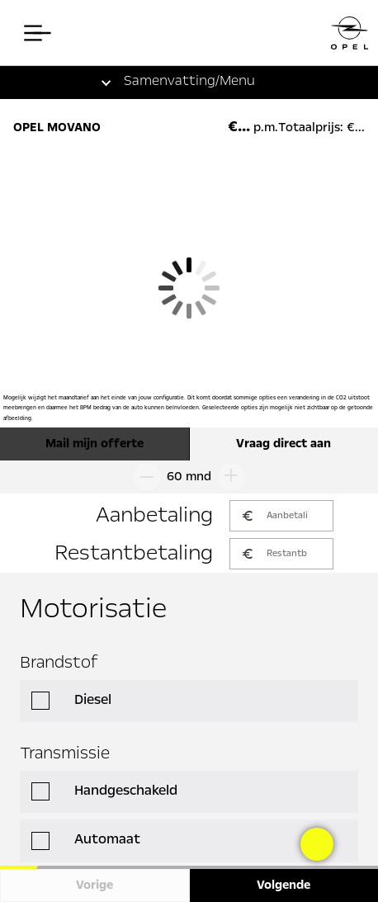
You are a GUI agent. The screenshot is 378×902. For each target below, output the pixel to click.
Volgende (283, 885)
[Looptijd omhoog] (234, 477)
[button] (173, 82)
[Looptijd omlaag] (143, 477)
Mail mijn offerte (94, 444)
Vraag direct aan (283, 444)
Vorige (94, 885)
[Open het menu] (33, 33)
